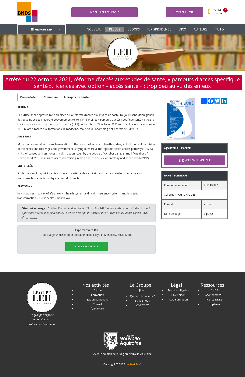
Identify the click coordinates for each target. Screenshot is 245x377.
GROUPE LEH (41, 29)
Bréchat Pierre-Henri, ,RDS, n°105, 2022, (86, 212)
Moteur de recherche (104, 12)
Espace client (185, 12)
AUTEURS (201, 29)
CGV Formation (178, 299)
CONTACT (142, 305)
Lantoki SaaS (134, 364)
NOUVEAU (94, 29)
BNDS (214, 290)
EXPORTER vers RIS (86, 246)
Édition (97, 290)
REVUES (114, 29)
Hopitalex (214, 304)
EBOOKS (134, 29)
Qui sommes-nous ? (142, 296)
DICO (182, 29)
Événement (97, 309)
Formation (97, 295)
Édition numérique (97, 299)
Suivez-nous (142, 300)
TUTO (219, 29)
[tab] (29, 97)
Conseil (97, 304)
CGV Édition (178, 295)
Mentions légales (178, 290)
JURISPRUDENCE (159, 29)
